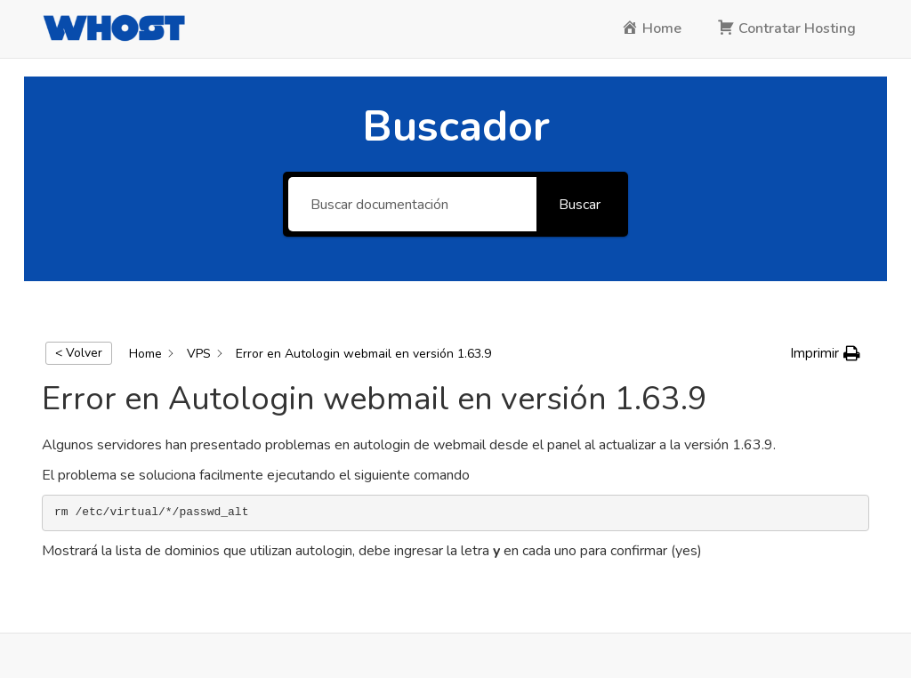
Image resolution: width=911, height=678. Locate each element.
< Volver (78, 352)
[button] (825, 353)
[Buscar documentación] (412, 204)
